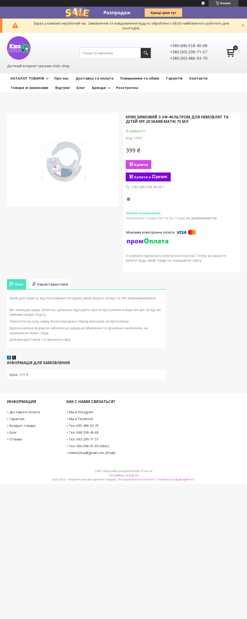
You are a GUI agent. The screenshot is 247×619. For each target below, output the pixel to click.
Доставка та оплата (94, 78)
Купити (141, 164)
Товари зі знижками (29, 87)
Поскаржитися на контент (136, 479)
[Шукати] (146, 53)
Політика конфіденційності (176, 479)
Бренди (99, 87)
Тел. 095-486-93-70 (84, 425)
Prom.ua (146, 471)
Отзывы (15, 439)
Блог (81, 87)
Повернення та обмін (139, 78)
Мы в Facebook (81, 419)
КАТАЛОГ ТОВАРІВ (27, 78)
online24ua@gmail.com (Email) (92, 453)
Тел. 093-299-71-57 (84, 439)
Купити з (150, 177)
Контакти (198, 78)
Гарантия (16, 419)
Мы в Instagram (81, 412)
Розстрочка (127, 87)
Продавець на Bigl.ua (123, 475)
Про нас (61, 78)
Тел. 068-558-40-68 (84, 432)
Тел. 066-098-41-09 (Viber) (89, 446)
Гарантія (174, 78)
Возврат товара (22, 425)
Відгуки (62, 87)
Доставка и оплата (24, 412)
